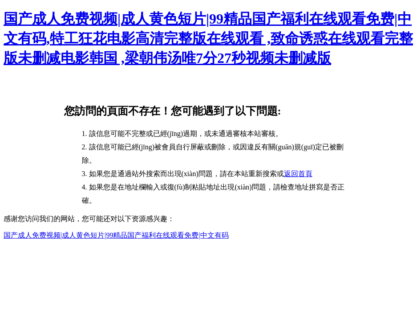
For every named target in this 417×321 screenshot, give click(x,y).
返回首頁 (298, 173)
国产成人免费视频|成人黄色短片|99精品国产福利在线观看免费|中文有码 (116, 235)
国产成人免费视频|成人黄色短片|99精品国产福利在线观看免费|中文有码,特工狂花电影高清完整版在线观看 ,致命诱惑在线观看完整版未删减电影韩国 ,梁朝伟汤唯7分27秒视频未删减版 (208, 38)
